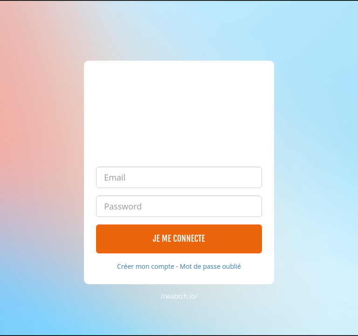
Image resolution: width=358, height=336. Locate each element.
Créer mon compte (145, 266)
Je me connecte (179, 238)
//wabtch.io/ (179, 296)
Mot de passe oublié (210, 266)
